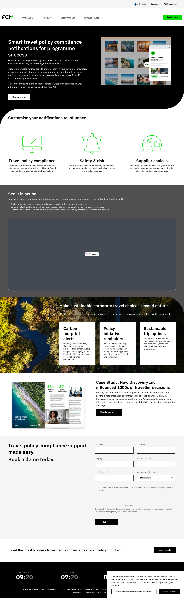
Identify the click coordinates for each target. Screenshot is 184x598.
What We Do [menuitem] (28, 17)
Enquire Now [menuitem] (172, 17)
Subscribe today (165, 550)
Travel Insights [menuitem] (91, 17)
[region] (145, 584)
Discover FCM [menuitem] (68, 17)
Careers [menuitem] (154, 4)
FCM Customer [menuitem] (170, 4)
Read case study (109, 412)
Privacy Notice (91, 589)
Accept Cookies (169, 591)
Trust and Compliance (71, 589)
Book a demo (19, 96)
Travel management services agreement (39, 589)
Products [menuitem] (48, 17)
